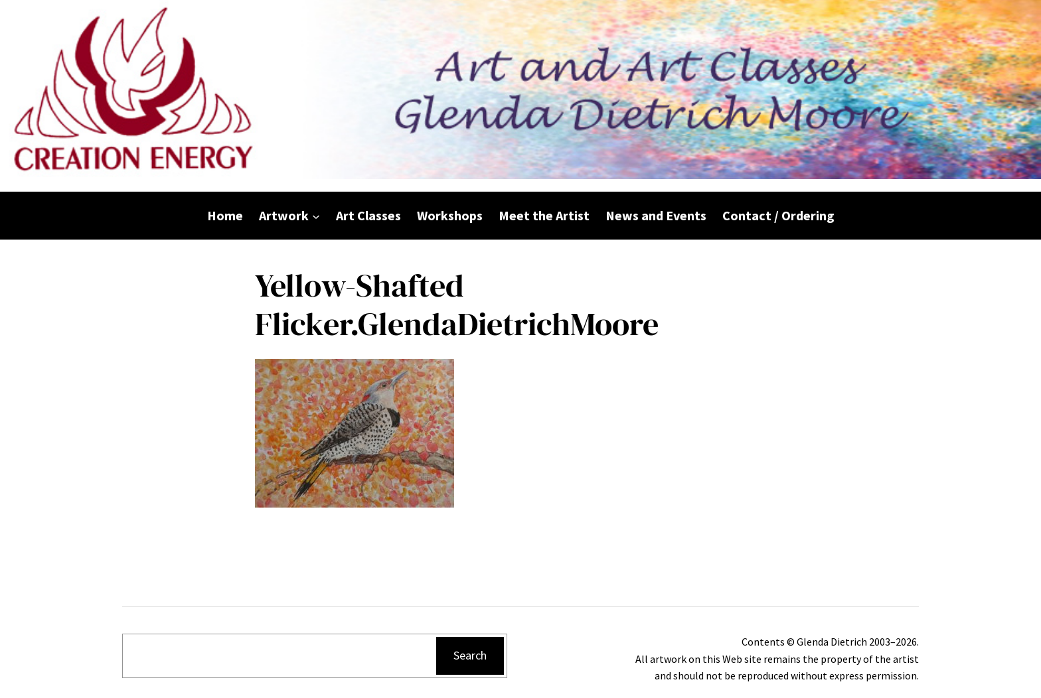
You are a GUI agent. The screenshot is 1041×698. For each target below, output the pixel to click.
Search (470, 655)
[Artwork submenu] (316, 216)
